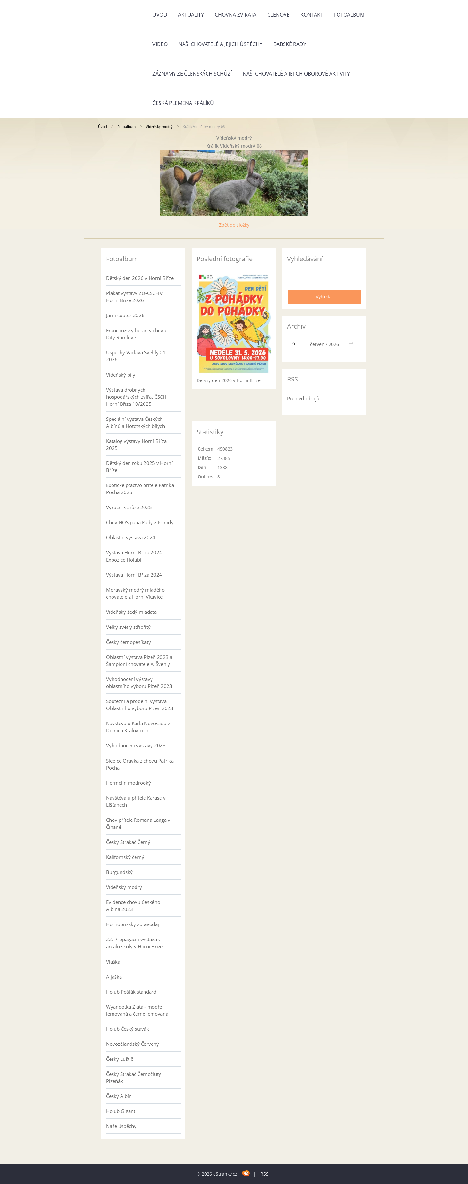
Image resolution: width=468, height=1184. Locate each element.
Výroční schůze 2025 (129, 507)
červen (317, 344)
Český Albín (119, 1096)
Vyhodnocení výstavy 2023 (136, 745)
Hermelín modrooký (128, 783)
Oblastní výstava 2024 (130, 537)
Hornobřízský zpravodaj (132, 924)
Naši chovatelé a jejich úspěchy (220, 44)
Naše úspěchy (121, 1126)
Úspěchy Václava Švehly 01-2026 (136, 356)
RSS (265, 1174)
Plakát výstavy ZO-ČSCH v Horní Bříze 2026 (134, 296)
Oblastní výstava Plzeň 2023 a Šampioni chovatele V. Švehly (139, 660)
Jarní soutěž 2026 (125, 315)
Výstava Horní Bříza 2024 (134, 575)
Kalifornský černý (125, 857)
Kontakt (311, 14)
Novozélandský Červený (132, 1044)
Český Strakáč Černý (128, 842)
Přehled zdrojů (303, 398)
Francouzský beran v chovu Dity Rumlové (136, 333)
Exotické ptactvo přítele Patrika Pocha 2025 (140, 488)
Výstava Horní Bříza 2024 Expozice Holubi (134, 556)
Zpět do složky (234, 225)
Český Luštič (119, 1059)
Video (160, 44)
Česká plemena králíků (183, 103)
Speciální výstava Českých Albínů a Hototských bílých (135, 422)
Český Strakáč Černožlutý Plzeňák (133, 1077)
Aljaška (114, 976)
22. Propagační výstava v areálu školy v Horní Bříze (134, 942)
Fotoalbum (349, 14)
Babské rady (289, 44)
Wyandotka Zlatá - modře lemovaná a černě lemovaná (137, 1010)
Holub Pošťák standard (131, 991)
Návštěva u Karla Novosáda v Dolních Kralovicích (138, 726)
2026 (334, 344)
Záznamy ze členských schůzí (192, 73)
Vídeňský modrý (159, 126)
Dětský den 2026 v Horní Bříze (140, 278)
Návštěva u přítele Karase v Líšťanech (136, 801)
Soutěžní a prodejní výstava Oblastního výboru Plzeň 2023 (139, 704)
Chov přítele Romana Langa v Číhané (138, 823)
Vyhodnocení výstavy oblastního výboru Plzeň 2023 (139, 682)
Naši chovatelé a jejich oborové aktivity (296, 73)
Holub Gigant (120, 1111)
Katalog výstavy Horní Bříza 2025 (136, 444)
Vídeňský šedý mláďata (131, 612)
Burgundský (119, 872)
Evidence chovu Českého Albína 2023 (133, 905)
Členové (278, 14)
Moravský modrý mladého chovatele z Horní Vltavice (135, 593)
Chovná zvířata (235, 14)
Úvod (159, 14)
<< (296, 344)
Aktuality (191, 14)
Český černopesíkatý (128, 642)
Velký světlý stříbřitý (128, 627)
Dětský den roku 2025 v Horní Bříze (139, 466)
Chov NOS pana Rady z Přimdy (140, 522)
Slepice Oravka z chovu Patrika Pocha (140, 764)
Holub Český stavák (127, 1029)
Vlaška (113, 961)
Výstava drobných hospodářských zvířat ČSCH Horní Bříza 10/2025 (136, 397)
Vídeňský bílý (120, 375)
